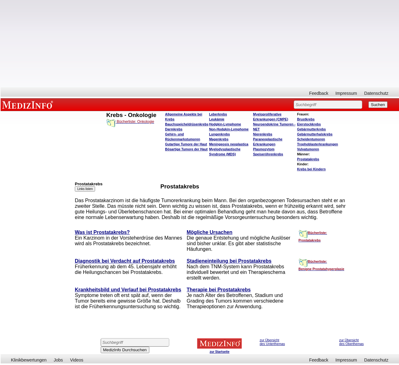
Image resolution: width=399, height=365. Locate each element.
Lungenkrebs (219, 134)
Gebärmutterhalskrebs (315, 134)
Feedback (318, 93)
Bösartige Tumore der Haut (186, 149)
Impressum (346, 93)
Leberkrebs (218, 114)
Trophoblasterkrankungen (317, 144)
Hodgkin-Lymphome (225, 124)
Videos (77, 360)
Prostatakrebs (308, 159)
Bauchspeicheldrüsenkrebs (186, 124)
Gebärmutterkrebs (311, 129)
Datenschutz (376, 93)
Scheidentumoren (311, 139)
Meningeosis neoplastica (228, 144)
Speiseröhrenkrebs (268, 154)
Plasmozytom (264, 149)
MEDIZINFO (29, 104)
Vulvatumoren (308, 149)
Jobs (58, 360)
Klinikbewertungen (28, 360)
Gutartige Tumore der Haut (186, 144)
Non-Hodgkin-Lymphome (229, 129)
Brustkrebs (306, 119)
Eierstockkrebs (309, 124)
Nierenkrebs (262, 134)
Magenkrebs (218, 139)
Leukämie (216, 119)
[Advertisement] (200, 43)
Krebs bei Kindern (311, 169)
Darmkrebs (173, 129)
